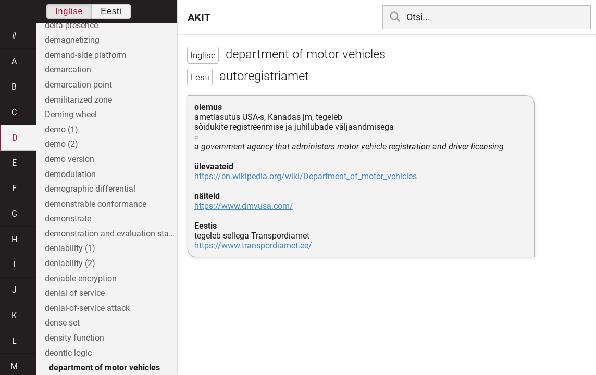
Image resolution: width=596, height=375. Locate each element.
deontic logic (68, 353)
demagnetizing (72, 40)
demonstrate (68, 218)
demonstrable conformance (95, 204)
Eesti (111, 11)
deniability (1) (70, 248)
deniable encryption (81, 278)
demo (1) (61, 129)
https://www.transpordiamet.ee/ (253, 246)
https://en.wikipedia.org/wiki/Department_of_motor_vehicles (305, 176)
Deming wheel (71, 114)
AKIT (199, 17)
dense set (62, 323)
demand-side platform (85, 55)
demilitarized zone (78, 100)
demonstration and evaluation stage (111, 234)
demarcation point (78, 85)
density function (74, 338)
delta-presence (71, 25)
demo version (69, 159)
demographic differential (90, 189)
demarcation (68, 69)
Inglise (69, 11)
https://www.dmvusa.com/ (243, 206)
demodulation (70, 174)
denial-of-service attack (87, 308)
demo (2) (61, 144)
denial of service (75, 293)
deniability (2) (70, 263)
